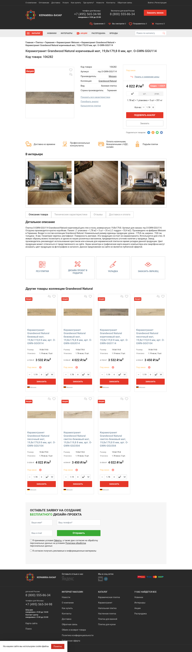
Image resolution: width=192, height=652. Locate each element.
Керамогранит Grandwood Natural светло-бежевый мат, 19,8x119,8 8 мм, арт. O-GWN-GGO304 (78, 439)
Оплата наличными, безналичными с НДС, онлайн (117, 144)
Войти (150, 2)
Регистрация (160, 2)
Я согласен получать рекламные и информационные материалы (64, 551)
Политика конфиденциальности (77, 635)
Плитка (39, 42)
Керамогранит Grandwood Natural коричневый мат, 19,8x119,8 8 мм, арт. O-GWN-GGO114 (114, 336)
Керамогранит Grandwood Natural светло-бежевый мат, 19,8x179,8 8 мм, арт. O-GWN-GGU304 (114, 439)
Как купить (76, 2)
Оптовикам (44, 2)
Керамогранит (105, 602)
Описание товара (38, 214)
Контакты (110, 2)
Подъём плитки (150, 144)
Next (164, 183)
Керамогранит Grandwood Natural (97, 42)
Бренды (114, 33)
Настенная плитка (107, 613)
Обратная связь (125, 2)
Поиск (29, 629)
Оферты (58, 540)
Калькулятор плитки (91, 106)
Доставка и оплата (119, 214)
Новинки (51, 33)
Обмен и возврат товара (74, 630)
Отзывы (98, 214)
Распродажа (98, 33)
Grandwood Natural (108, 81)
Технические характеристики (70, 214)
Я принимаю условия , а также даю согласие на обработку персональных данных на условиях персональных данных (64, 543)
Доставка (55, 2)
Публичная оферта (71, 641)
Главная (29, 42)
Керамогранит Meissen (68, 42)
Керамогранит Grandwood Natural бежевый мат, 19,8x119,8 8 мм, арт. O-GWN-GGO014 (41, 336)
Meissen (113, 76)
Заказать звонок (155, 13)
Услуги (65, 2)
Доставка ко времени (44, 144)
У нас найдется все (145, 592)
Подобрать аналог (90, 101)
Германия (50, 42)
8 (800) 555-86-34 (122, 14)
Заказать (144, 123)
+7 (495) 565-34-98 (87, 14)
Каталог (36, 33)
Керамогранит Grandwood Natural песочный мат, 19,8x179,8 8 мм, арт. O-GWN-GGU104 (41, 439)
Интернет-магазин (72, 592)
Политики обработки (75, 543)
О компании (31, 2)
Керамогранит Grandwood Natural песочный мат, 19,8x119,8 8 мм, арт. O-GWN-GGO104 (150, 336)
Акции (84, 33)
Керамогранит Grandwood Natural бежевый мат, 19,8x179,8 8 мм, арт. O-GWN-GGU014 (78, 336)
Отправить (79, 533)
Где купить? (88, 2)
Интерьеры (66, 33)
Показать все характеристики (95, 97)
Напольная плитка (107, 608)
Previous (28, 183)
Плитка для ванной (107, 619)
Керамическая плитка (109, 597)
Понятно (58, 646)
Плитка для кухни (107, 624)
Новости (100, 2)
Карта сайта (31, 623)
